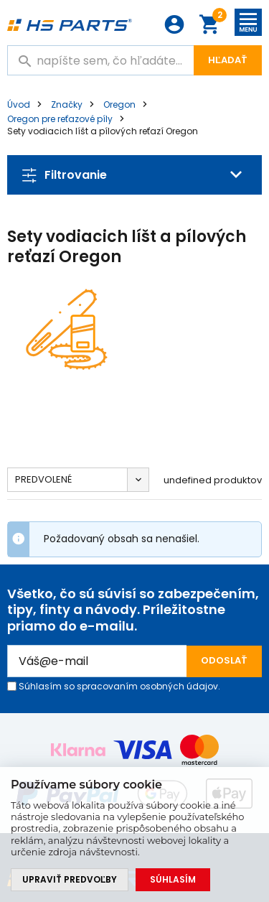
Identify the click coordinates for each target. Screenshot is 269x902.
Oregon (119, 104)
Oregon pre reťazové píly (60, 118)
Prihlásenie (174, 24)
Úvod (18, 104)
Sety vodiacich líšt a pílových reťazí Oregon (102, 131)
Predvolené (43, 479)
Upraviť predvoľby (69, 879)
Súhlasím (173, 879)
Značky (66, 104)
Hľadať (227, 60)
